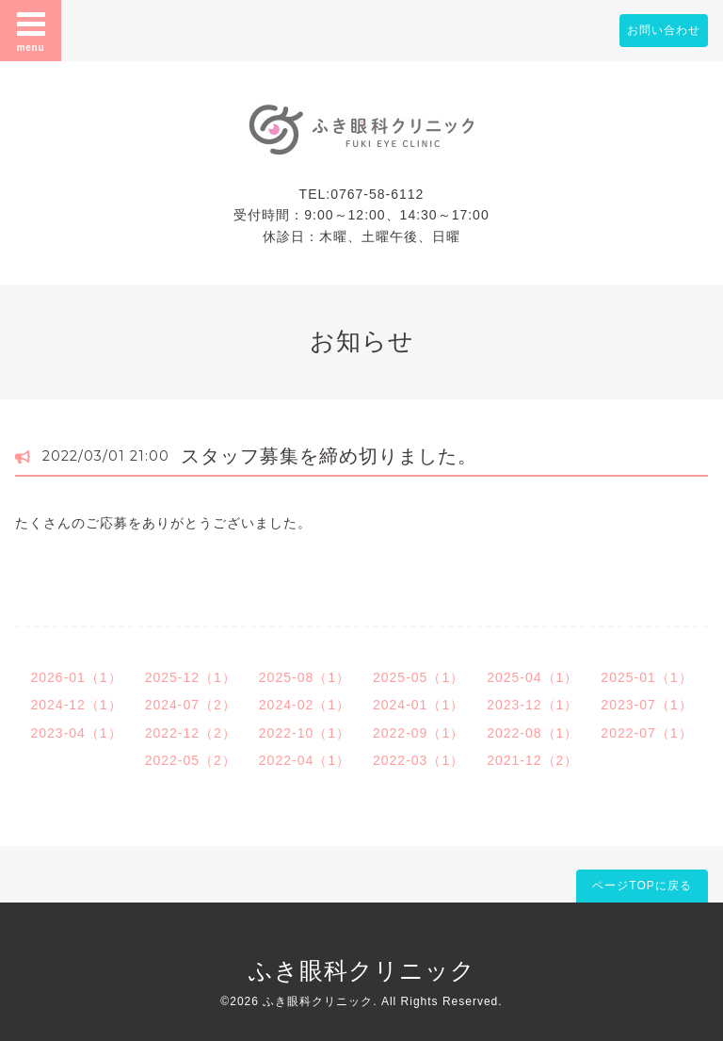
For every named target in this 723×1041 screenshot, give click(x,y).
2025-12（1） (190, 677)
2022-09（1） (418, 732)
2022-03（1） (418, 760)
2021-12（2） (532, 760)
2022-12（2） (190, 732)
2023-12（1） (532, 704)
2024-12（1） (75, 704)
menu (31, 30)
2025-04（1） (532, 677)
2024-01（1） (418, 704)
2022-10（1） (304, 732)
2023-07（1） (646, 704)
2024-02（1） (304, 704)
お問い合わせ (663, 30)
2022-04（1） (304, 760)
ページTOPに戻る (641, 885)
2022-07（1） (646, 732)
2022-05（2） (190, 760)
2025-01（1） (646, 677)
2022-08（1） (532, 732)
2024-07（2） (190, 704)
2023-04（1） (75, 732)
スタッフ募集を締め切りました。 (329, 456)
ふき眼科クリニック (362, 970)
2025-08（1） (304, 677)
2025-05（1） (418, 677)
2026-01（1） (75, 677)
